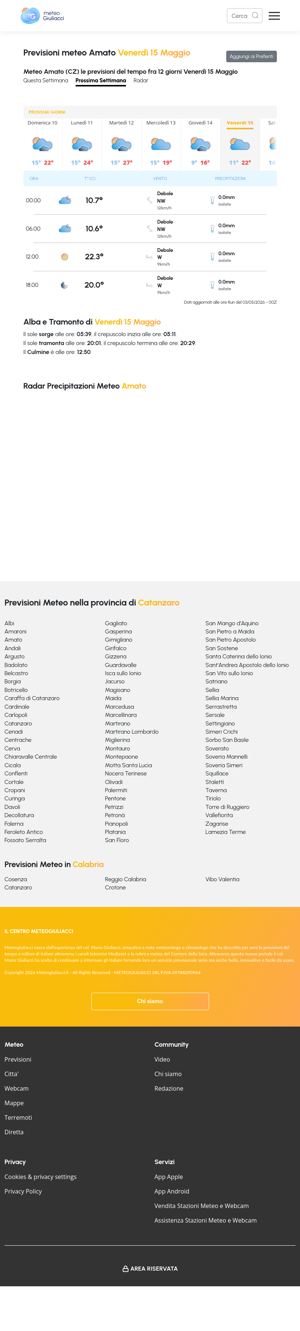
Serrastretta (221, 706)
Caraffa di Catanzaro (32, 698)
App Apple (169, 1177)
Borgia (12, 681)
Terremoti (18, 1117)
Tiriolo (213, 798)
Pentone (115, 798)
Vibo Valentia (222, 879)
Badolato (16, 664)
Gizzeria (115, 656)
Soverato (217, 748)
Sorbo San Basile (227, 739)
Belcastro (16, 673)
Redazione (169, 1088)
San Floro (117, 840)
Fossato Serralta (25, 840)
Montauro (117, 748)
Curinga (14, 798)
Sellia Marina (222, 698)
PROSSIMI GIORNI (47, 112)
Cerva (12, 748)
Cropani (14, 790)
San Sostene (221, 648)
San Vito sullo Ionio (229, 673)
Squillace (216, 773)
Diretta (13, 1132)
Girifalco (116, 648)
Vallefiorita (219, 815)
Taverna (216, 790)
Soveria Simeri (224, 765)
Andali (12, 648)
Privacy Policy (23, 1191)
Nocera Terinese (126, 773)
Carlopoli (15, 714)
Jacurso (115, 681)
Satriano (216, 681)
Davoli (12, 806)
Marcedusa (119, 706)
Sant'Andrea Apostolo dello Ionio (247, 664)
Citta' (11, 1074)
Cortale (13, 781)
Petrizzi (114, 806)
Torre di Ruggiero (227, 806)
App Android (172, 1191)
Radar (140, 80)
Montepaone (121, 756)
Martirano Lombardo (132, 731)
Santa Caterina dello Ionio (238, 656)
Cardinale (16, 706)
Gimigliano (119, 639)
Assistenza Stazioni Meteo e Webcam (206, 1220)
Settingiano (220, 723)
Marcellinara (121, 714)
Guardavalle (121, 664)
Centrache (18, 739)
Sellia (212, 689)
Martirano (117, 723)
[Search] (244, 15)
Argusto (14, 656)
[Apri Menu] (274, 16)
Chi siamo (150, 1001)
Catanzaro (18, 723)
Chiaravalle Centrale (30, 756)
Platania (115, 831)
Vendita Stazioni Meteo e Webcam (202, 1206)
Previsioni (17, 1059)
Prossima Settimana (101, 80)
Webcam (16, 1088)
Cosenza (15, 879)
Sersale (215, 714)
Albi (9, 623)
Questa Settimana (45, 80)
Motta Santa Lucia (128, 765)
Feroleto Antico (23, 831)
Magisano (117, 689)
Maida (113, 698)
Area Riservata (154, 1268)
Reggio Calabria (125, 879)
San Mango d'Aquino (232, 623)
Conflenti (16, 773)
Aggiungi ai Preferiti (251, 56)
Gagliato (116, 623)
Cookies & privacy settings (40, 1177)
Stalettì (214, 781)
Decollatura (19, 815)
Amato (13, 639)
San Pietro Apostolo (230, 639)
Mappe (14, 1103)
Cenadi (13, 731)
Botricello (16, 689)
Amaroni (15, 631)
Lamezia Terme (225, 831)
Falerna (13, 823)
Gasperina (118, 631)
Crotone (115, 887)
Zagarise (216, 823)
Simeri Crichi (221, 731)
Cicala (12, 765)
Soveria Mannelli (226, 756)
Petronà (115, 815)
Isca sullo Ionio (123, 673)
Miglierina (117, 739)
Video (162, 1059)
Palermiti (116, 790)
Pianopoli (116, 823)
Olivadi (114, 781)
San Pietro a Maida (229, 631)
